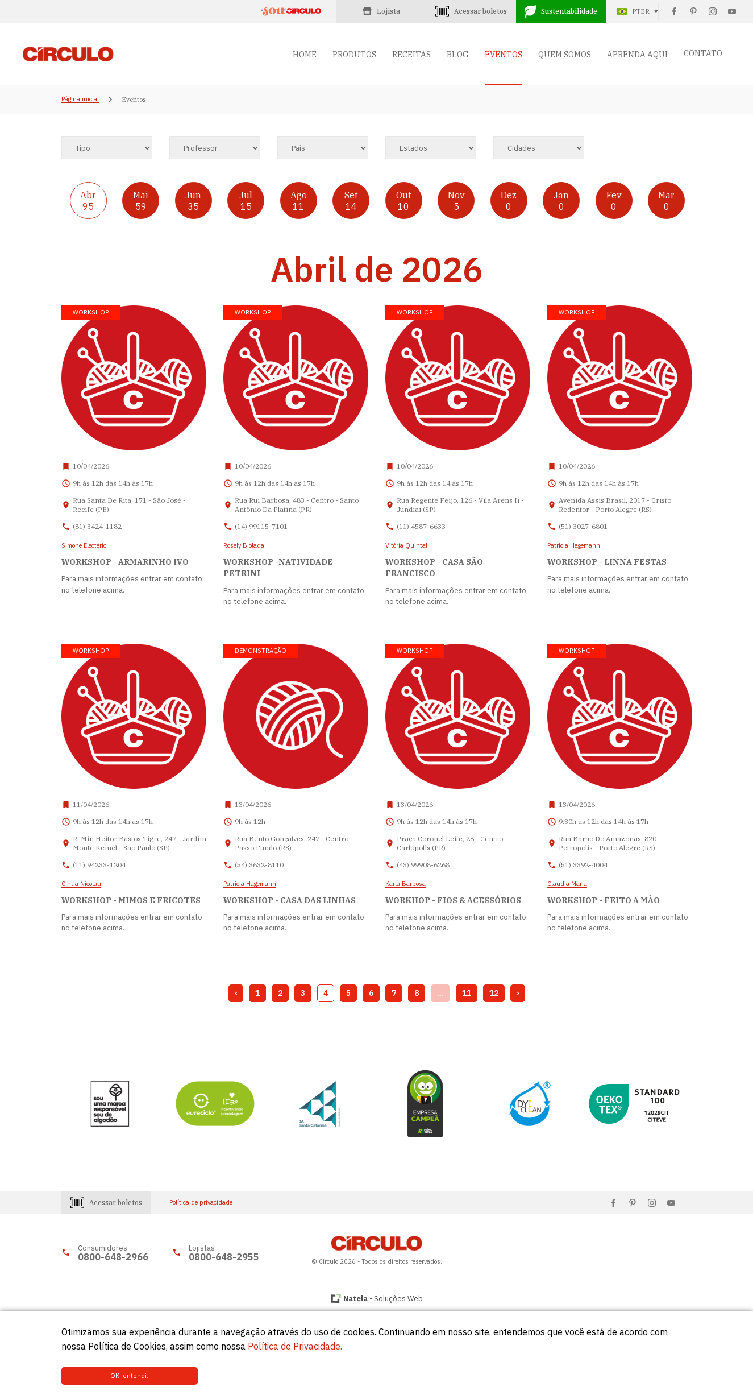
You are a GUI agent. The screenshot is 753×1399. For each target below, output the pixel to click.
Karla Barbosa (405, 884)
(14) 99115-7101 (261, 526)
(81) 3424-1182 (97, 526)
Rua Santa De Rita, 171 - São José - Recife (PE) (129, 505)
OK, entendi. (99, 1376)
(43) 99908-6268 (423, 864)
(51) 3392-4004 (583, 864)
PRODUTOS (354, 54)
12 (493, 993)
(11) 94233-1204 (99, 864)
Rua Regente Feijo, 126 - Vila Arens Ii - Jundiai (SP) (460, 505)
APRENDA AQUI (637, 54)
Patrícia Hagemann (573, 546)
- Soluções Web (383, 1298)
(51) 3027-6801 (583, 526)
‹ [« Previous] (236, 993)
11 (466, 993)
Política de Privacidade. (295, 1346)
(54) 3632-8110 (259, 864)
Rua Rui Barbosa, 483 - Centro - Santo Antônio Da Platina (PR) (297, 505)
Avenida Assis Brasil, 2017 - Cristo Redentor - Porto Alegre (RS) (615, 505)
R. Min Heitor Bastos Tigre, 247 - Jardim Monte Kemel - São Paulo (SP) (139, 843)
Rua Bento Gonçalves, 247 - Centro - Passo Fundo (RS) (294, 843)
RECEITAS (411, 54)
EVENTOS (503, 54)
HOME (305, 54)
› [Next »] (518, 993)
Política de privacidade (200, 1202)
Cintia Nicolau (81, 884)
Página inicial (80, 99)
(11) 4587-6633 (421, 526)
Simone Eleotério (83, 546)
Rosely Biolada (243, 546)
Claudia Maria (567, 884)
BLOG (458, 54)
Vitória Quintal (406, 546)
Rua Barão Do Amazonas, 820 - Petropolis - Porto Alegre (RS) (610, 843)
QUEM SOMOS (564, 54)
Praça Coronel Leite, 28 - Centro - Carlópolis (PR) (452, 843)
